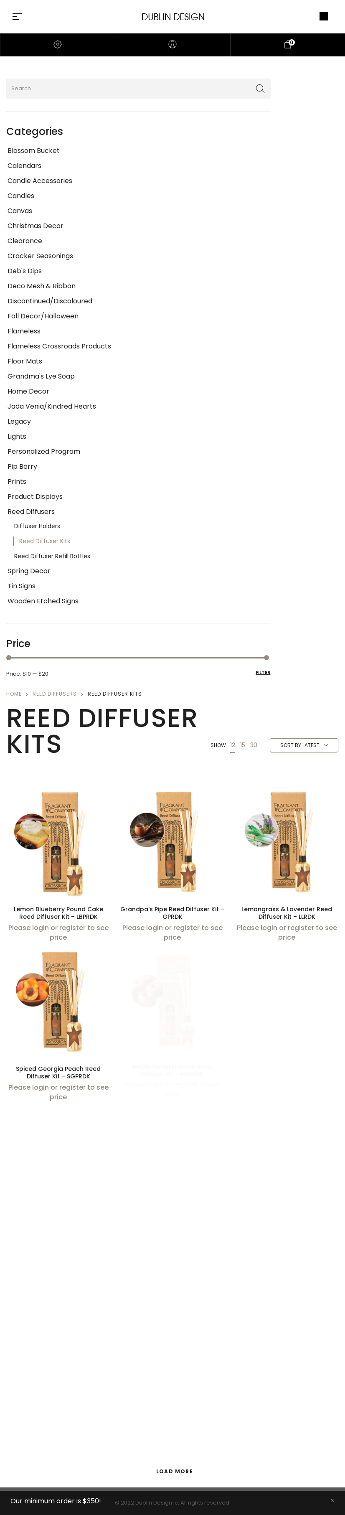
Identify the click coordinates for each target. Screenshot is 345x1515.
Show (218, 745)
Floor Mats (25, 361)
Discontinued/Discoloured (50, 301)
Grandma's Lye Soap (41, 376)
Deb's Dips (25, 271)
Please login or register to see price (58, 932)
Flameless (24, 331)
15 (242, 745)
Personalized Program (44, 451)
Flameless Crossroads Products (59, 346)
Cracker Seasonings (40, 256)
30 (253, 745)
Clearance (25, 241)
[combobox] (304, 746)
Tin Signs (22, 586)
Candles (21, 196)
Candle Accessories (40, 181)
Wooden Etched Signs (43, 601)
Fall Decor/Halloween (43, 316)
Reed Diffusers (31, 511)
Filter (263, 672)
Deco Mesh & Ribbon (42, 286)
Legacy (19, 421)
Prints (17, 481)
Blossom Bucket (34, 150)
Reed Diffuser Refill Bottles (52, 556)
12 (232, 745)
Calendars (24, 165)
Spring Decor (29, 571)
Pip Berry (22, 466)
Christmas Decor (35, 226)
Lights (17, 436)
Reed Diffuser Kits (44, 541)
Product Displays (35, 496)
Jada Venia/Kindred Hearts (52, 406)
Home (14, 693)
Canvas (20, 211)
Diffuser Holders (37, 526)
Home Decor (28, 391)
